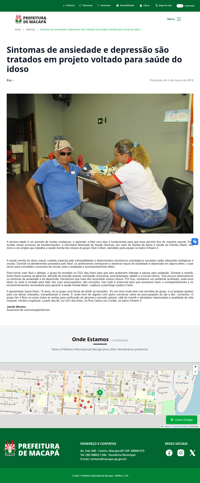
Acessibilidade (125, 5)
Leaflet (165, 426)
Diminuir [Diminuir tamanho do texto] (68, 5)
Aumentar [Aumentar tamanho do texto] (104, 5)
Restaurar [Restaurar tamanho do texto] (86, 5)
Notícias (30, 29)
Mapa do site (163, 5)
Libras (144, 5)
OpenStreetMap (180, 426)
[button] (101, 394)
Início (18, 29)
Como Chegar (181, 420)
